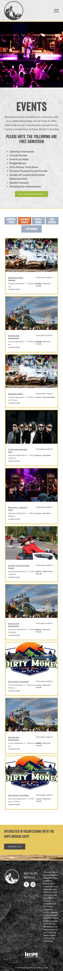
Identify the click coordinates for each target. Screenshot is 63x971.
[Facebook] (26, 884)
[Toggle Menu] (56, 10)
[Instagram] (33, 884)
